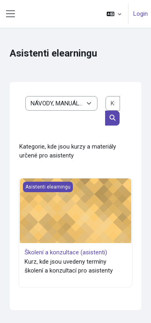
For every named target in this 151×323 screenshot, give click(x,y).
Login (140, 13)
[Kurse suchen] (112, 103)
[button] (113, 14)
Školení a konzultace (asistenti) (66, 252)
